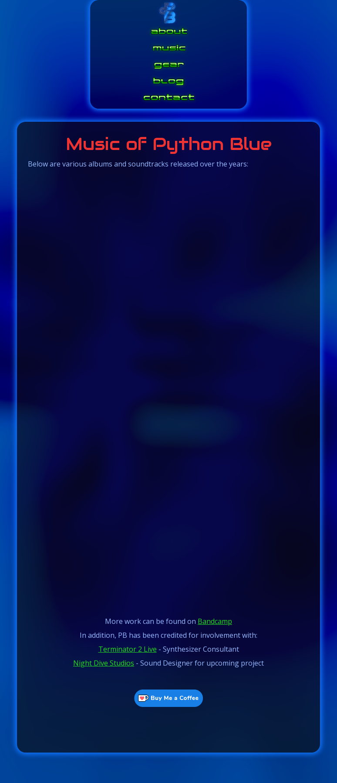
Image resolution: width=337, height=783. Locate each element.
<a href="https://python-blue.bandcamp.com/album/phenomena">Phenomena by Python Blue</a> (169, 534)
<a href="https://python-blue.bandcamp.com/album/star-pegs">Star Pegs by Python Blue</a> (169, 425)
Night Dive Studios (103, 663)
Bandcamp (215, 621)
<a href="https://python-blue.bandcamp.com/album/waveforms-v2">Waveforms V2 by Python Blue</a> (169, 208)
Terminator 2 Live (127, 649)
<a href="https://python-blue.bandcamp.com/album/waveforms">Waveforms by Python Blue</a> (169, 316)
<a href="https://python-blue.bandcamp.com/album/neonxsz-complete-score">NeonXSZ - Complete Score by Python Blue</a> (169, 588)
